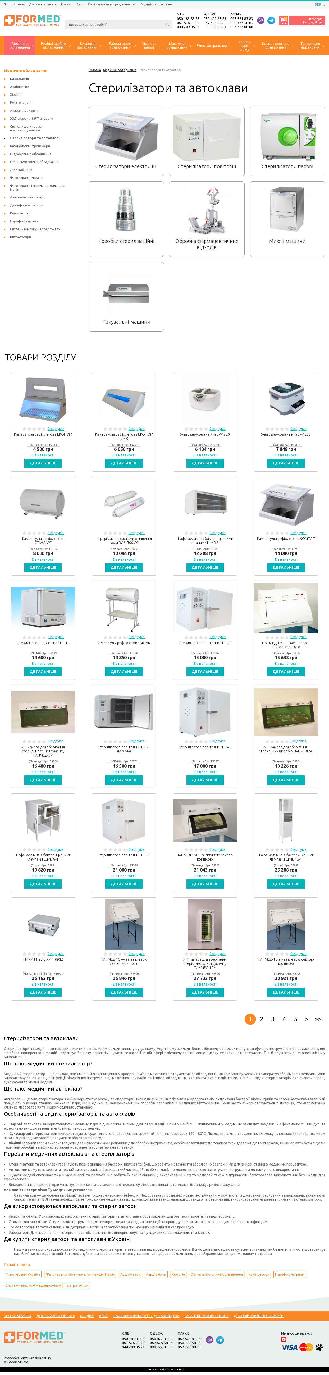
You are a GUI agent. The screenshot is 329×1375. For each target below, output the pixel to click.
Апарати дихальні (24, 111)
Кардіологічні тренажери (30, 146)
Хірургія (16, 95)
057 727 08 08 (241, 27)
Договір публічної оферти (259, 1319)
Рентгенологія (21, 103)
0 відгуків (56, 429)
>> (318, 1021)
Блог (80, 4)
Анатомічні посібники (27, 197)
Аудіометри (19, 87)
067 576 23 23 (188, 23)
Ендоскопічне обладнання (30, 154)
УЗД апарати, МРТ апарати (31, 119)
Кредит (66, 4)
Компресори (20, 213)
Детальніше (43, 464)
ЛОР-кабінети (21, 170)
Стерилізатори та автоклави (35, 138)
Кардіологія (19, 79)
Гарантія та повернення (157, 4)
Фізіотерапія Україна (26, 178)
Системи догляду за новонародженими (26, 128)
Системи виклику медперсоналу (35, 229)
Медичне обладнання (25, 71)
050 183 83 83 (188, 19)
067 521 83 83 (241, 19)
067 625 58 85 (215, 23)
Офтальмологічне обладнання (34, 162)
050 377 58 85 (241, 23)
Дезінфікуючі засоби (26, 205)
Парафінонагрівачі (24, 221)
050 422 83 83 (215, 19)
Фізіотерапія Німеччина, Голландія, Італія (80, 1277)
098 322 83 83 (215, 27)
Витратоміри (20, 237)
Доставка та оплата (42, 4)
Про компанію (14, 4)
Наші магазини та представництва (112, 4)
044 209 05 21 (188, 27)
